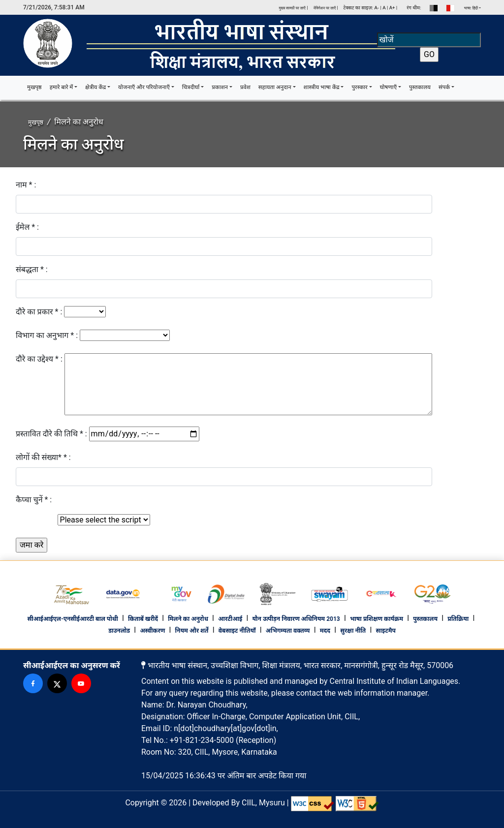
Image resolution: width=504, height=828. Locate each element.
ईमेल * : (27, 227)
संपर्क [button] (444, 87)
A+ (392, 7)
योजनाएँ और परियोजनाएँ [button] (144, 87)
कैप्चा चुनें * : (34, 499)
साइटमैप (386, 630)
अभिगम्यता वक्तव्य (288, 630)
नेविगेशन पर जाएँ (325, 8)
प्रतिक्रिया (458, 618)
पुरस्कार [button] (359, 87)
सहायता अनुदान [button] (274, 87)
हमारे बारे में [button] (61, 87)
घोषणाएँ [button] (388, 87)
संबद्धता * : (32, 269)
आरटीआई (230, 618)
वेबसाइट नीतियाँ (237, 630)
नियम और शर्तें (192, 630)
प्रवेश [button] (245, 87)
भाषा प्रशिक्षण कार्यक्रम (376, 618)
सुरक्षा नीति (353, 630)
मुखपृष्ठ (36, 87)
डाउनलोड (119, 630)
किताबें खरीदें (143, 618)
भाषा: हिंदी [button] (471, 8)
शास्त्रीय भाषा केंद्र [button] (322, 87)
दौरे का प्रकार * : (39, 311)
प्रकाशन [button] (220, 87)
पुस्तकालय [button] (420, 87)
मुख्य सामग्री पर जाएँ (292, 8)
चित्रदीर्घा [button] (191, 87)
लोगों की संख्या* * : (43, 457)
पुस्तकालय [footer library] (425, 618)
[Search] (429, 39)
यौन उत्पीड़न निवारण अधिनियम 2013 (296, 618)
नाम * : (26, 184)
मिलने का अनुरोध (188, 618)
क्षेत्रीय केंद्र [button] (95, 87)
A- (376, 7)
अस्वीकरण (152, 630)
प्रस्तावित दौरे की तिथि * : (51, 433)
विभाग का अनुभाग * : (47, 335)
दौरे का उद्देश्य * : (39, 359)
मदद (325, 630)
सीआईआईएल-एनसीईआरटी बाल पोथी (72, 618)
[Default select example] (104, 519)
